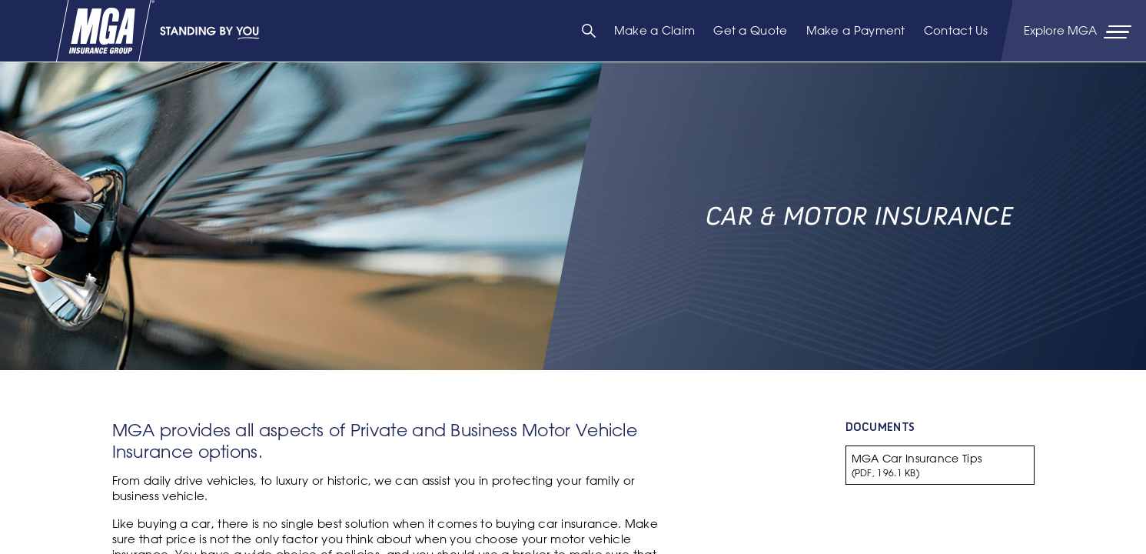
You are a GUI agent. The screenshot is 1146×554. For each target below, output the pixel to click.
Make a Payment (855, 30)
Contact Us (956, 30)
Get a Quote (750, 30)
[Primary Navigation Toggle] (1079, 31)
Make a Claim (655, 30)
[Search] (589, 31)
